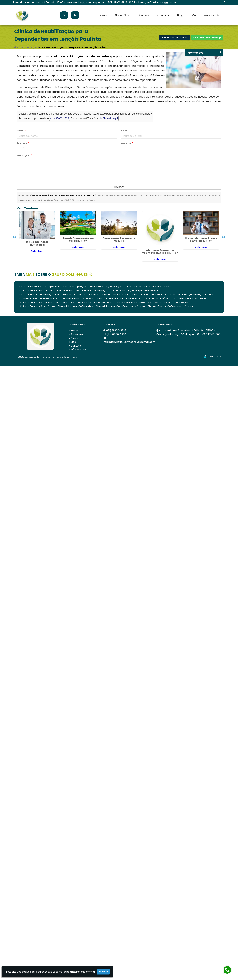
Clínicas (143, 15)
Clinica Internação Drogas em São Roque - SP (201, 239)
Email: (125, 130)
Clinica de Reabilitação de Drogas (105, 286)
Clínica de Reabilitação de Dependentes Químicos (135, 290)
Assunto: (127, 143)
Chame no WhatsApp (207, 37)
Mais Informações (206, 15)
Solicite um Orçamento (175, 37)
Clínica (75, 338)
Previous (14, 237)
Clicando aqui (109, 118)
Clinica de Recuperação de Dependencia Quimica (120, 306)
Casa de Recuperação (74, 286)
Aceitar (103, 971)
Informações (78, 349)
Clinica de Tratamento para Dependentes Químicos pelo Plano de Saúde (132, 298)
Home (102, 15)
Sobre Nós (122, 15)
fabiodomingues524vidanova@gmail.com (155, 2)
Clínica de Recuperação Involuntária (173, 302)
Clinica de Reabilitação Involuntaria (149, 294)
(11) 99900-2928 (118, 2)
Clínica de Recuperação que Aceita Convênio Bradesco (46, 302)
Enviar (119, 187)
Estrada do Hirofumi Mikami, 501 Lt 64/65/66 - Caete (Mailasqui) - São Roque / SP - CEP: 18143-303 (188, 332)
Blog (180, 15)
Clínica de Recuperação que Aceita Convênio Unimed (45, 290)
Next (223, 237)
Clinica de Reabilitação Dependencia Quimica (170, 306)
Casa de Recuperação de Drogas (91, 290)
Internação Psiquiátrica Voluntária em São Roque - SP (160, 251)
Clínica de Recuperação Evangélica (75, 306)
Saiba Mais (37, 251)
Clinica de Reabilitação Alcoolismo (77, 298)
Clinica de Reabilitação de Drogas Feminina (191, 294)
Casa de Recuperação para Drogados (38, 298)
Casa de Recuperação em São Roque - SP (78, 239)
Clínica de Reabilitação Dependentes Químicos (148, 286)
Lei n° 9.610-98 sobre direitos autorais (78, 200)
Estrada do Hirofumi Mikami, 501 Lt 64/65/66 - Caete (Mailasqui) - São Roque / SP (60, 2)
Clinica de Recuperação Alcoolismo (188, 298)
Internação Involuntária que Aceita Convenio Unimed (103, 294)
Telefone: (23, 143)
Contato (163, 15)
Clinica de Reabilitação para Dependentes (39, 286)
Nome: (21, 130)
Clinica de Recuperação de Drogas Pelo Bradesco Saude (47, 294)
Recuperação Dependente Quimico (119, 239)
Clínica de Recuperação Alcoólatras (37, 306)
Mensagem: (24, 155)
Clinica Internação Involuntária (37, 243)
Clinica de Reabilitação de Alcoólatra (95, 302)
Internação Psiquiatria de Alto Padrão (134, 302)
